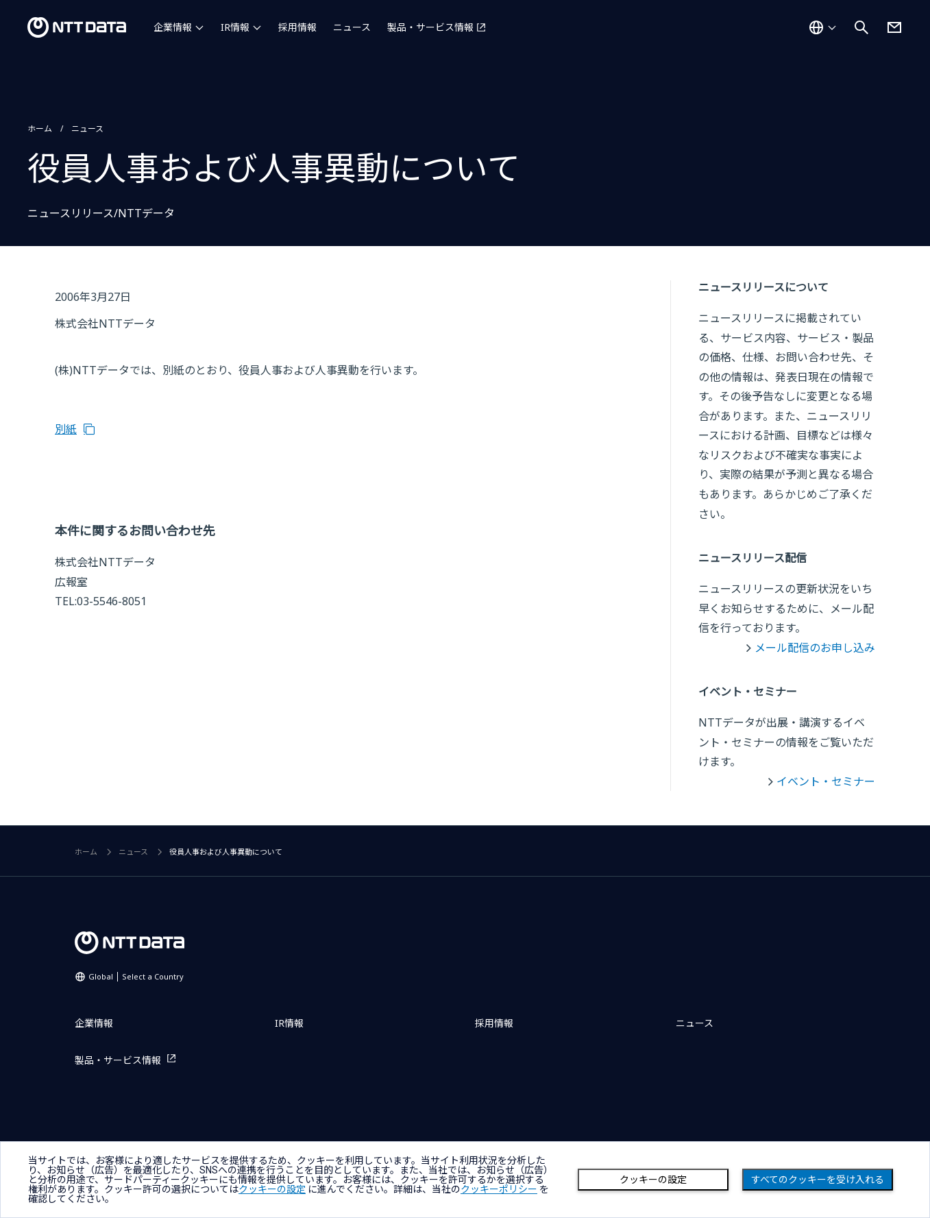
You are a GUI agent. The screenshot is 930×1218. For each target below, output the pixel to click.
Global (136, 976)
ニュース (352, 27)
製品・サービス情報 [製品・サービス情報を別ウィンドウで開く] (430, 27)
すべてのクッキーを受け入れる (817, 1179)
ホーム (39, 128)
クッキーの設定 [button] (272, 1189)
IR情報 (235, 27)
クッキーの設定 (653, 1179)
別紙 (66, 429)
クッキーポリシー (499, 1189)
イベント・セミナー (825, 781)
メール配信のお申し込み (815, 647)
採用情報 (297, 27)
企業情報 (173, 27)
